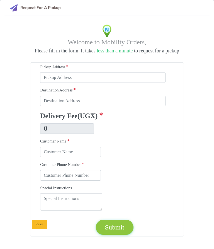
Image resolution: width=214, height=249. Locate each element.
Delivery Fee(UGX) (71, 116)
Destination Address (58, 90)
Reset (39, 224)
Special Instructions (56, 188)
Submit (114, 227)
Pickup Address (54, 67)
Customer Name (54, 141)
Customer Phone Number (62, 164)
